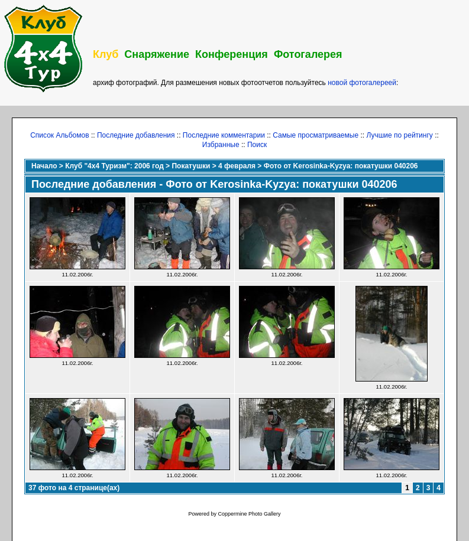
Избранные (221, 145)
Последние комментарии (224, 135)
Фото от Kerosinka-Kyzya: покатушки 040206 (341, 166)
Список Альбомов (59, 135)
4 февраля (236, 166)
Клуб (105, 54)
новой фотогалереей (362, 83)
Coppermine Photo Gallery (249, 514)
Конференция (231, 54)
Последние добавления (136, 135)
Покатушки (191, 166)
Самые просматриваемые (315, 135)
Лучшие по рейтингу (399, 135)
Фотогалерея (308, 54)
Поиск (257, 145)
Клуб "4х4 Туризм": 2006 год (114, 166)
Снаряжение (156, 54)
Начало (44, 166)
